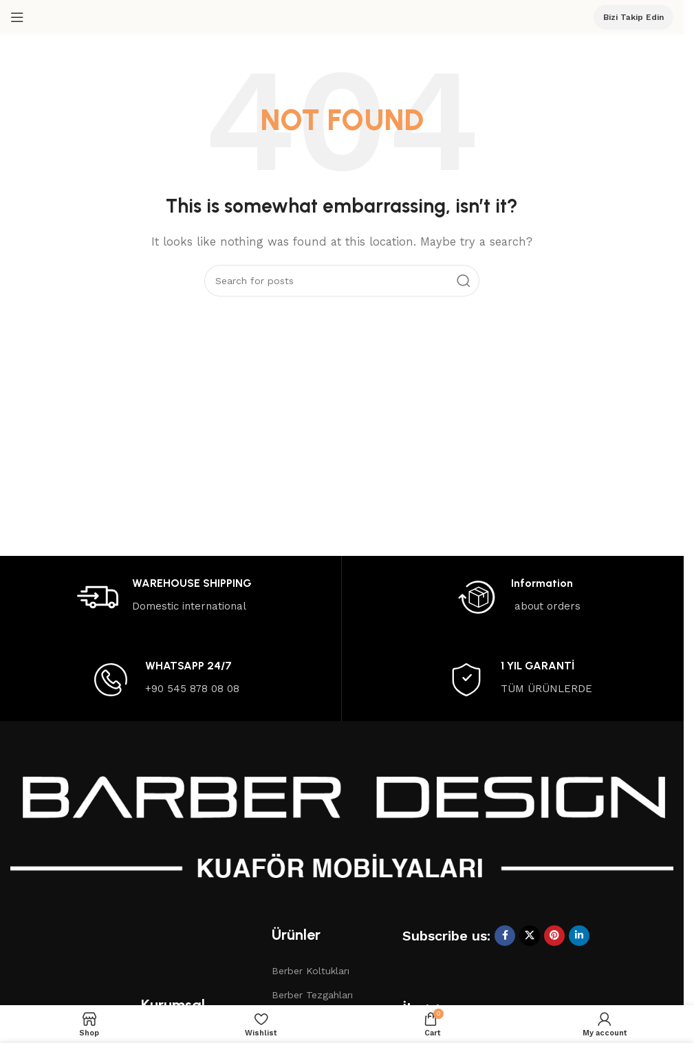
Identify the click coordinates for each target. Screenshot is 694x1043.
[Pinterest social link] (554, 935)
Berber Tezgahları (312, 994)
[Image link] (341, 832)
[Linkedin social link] (579, 935)
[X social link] (529, 935)
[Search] (341, 281)
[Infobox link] (164, 597)
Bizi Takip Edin (633, 17)
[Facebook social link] (505, 935)
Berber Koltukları (310, 970)
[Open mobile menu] (17, 17)
